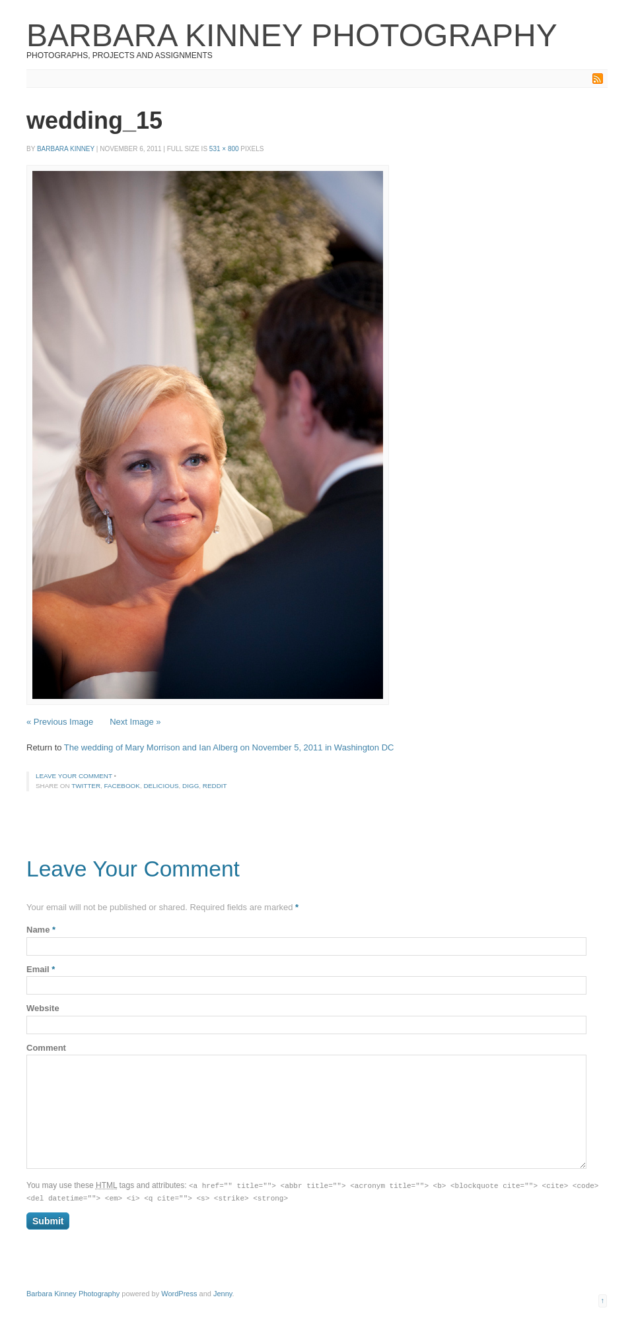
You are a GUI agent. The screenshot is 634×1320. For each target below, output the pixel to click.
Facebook (122, 785)
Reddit (215, 785)
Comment (46, 1048)
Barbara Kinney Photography (291, 35)
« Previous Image (59, 722)
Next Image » (135, 722)
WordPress (179, 1292)
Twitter (85, 785)
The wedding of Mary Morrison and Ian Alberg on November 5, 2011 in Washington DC (229, 747)
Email (40, 969)
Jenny (222, 1292)
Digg (190, 785)
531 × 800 (224, 148)
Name (40, 930)
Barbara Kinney (65, 148)
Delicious (160, 785)
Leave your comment (74, 775)
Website (42, 1008)
